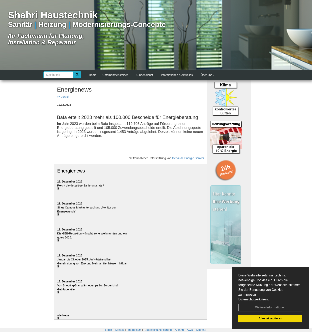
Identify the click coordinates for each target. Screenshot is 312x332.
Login (108, 329)
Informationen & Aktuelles (178, 75)
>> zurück (63, 96)
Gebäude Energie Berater (188, 158)
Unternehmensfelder (116, 75)
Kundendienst (145, 75)
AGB (190, 329)
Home (92, 75)
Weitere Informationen (270, 307)
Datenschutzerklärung (254, 299)
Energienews (71, 170)
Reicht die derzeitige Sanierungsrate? (82, 185)
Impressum (250, 294)
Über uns (207, 75)
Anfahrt (179, 329)
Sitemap (201, 329)
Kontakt (119, 329)
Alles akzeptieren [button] (270, 318)
